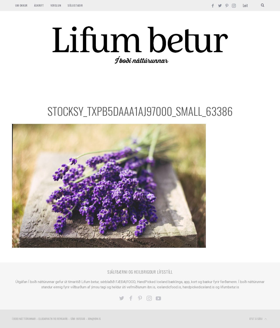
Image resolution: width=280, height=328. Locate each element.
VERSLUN (56, 5)
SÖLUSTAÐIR (75, 5)
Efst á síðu (258, 319)
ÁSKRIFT (39, 5)
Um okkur (21, 5)
